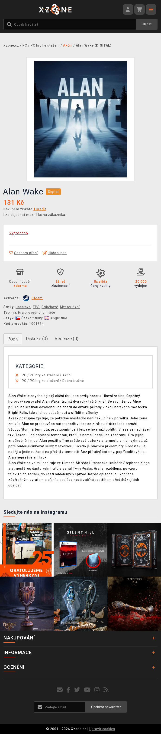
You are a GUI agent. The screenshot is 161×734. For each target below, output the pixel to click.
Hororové (23, 307)
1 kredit (39, 209)
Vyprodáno (18, 233)
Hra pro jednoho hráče (36, 312)
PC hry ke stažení (44, 375)
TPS (36, 307)
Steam (37, 298)
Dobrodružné (73, 381)
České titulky (29, 318)
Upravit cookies (102, 729)
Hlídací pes (54, 253)
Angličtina (56, 318)
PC (24, 375)
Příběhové (50, 307)
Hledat (146, 24)
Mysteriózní (70, 307)
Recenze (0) (66, 338)
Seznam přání (23, 253)
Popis (13, 339)
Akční (67, 375)
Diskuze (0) (37, 338)
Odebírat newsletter (106, 707)
